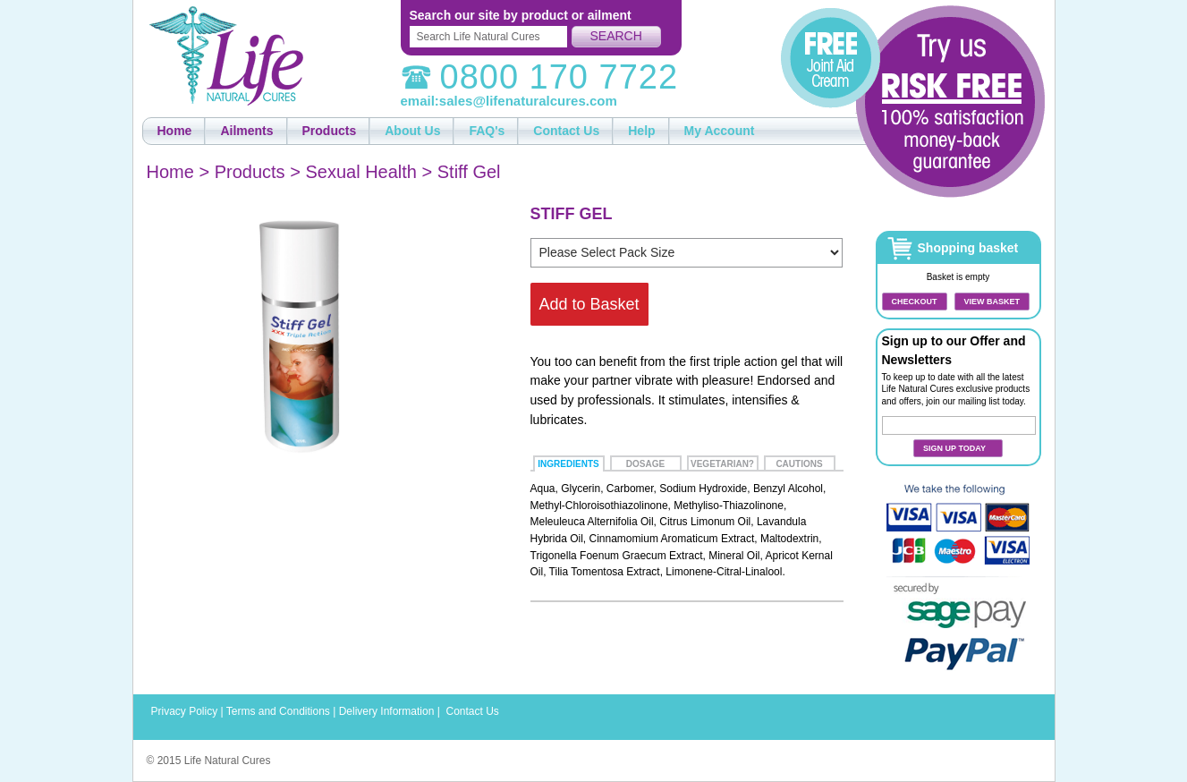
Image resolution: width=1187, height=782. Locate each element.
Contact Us (471, 711)
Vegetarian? (722, 464)
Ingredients (568, 464)
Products (250, 172)
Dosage (645, 464)
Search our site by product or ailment (521, 15)
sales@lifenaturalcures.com (528, 100)
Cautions (799, 464)
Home (170, 172)
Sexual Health (361, 172)
